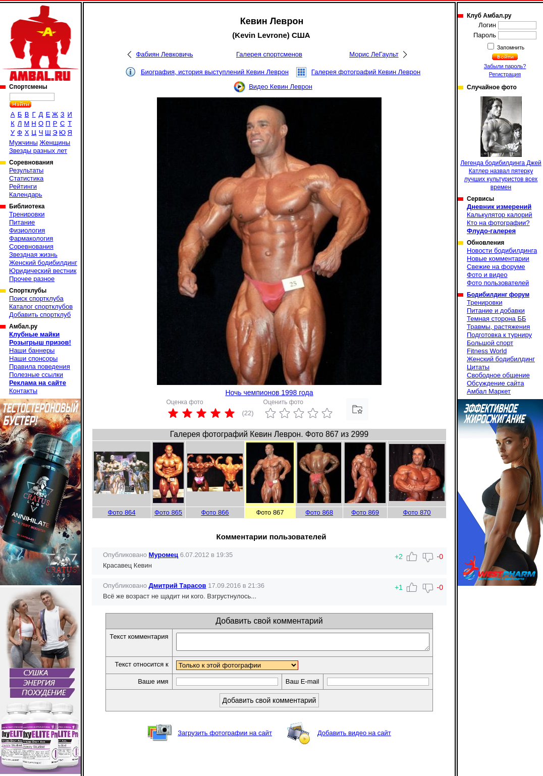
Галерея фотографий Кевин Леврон (365, 72)
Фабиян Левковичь (164, 54)
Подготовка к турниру (499, 335)
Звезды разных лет (38, 150)
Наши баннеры (32, 350)
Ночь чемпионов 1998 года (269, 393)
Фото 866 (215, 512)
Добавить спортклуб (40, 314)
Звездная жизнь (33, 254)
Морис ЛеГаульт (373, 54)
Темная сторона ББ (496, 318)
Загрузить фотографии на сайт (225, 736)
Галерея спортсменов (269, 54)
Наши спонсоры (33, 358)
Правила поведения (39, 366)
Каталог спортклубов (41, 306)
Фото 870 (416, 512)
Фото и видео (487, 275)
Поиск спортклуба (36, 298)
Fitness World (487, 351)
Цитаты (478, 367)
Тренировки (26, 214)
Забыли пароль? (505, 66)
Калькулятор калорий (499, 214)
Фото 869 (365, 512)
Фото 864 (121, 512)
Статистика (26, 178)
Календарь (25, 194)
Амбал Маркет (489, 391)
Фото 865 (168, 512)
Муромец (163, 555)
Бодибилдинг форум (498, 294)
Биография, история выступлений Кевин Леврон (215, 72)
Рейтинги (23, 186)
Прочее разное (32, 279)
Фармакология (31, 238)
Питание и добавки (496, 310)
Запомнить (510, 47)
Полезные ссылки (36, 374)
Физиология (27, 230)
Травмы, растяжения (498, 326)
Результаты (26, 170)
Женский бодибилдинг (43, 262)
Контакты (23, 391)
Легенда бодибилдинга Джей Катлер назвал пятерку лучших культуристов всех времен (500, 143)
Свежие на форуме (496, 266)
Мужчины (23, 142)
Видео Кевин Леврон (280, 86)
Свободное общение (498, 375)
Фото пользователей (498, 283)
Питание (22, 222)
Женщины (54, 142)
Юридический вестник (42, 270)
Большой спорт (490, 343)
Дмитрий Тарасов (177, 585)
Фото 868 (319, 512)
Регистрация (505, 74)
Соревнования (31, 246)
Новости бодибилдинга (502, 250)
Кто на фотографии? (498, 223)
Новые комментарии (498, 258)
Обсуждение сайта (495, 383)
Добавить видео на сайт (354, 736)
